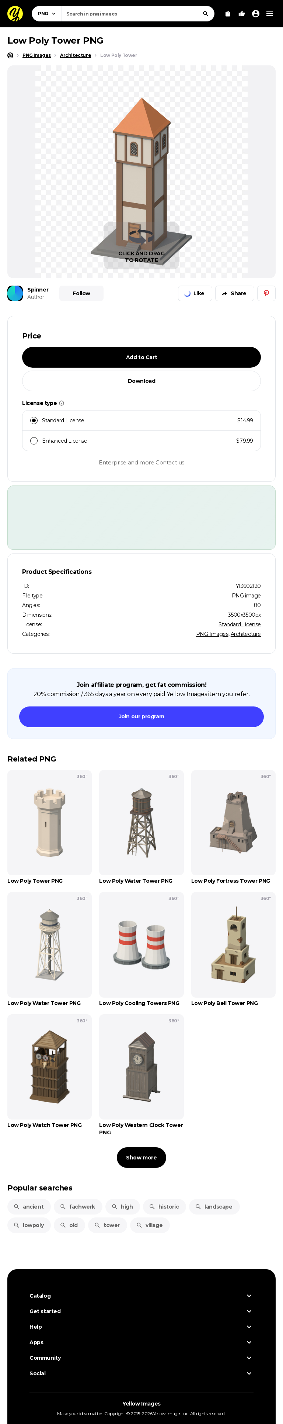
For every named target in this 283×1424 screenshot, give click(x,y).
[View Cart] (228, 14)
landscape (213, 1206)
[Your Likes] (242, 14)
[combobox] (138, 13)
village (149, 1225)
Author (35, 297)
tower (107, 1225)
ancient (28, 1206)
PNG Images (212, 634)
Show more (141, 1157)
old (69, 1225)
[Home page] (10, 55)
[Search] (205, 13)
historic (164, 1206)
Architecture (246, 634)
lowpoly (28, 1225)
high (122, 1206)
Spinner (37, 289)
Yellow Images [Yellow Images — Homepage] (141, 1403)
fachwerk (77, 1206)
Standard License (240, 624)
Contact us (170, 462)
